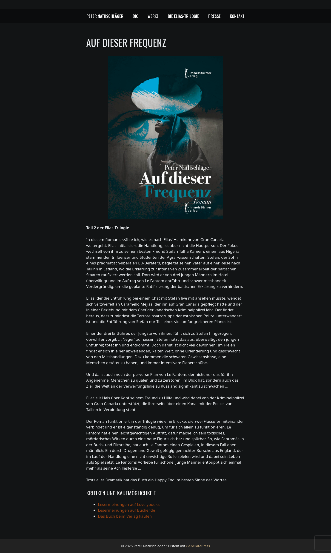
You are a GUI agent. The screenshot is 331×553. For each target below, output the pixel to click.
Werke (153, 16)
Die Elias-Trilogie (183, 16)
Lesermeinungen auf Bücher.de (126, 510)
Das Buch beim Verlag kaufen (125, 516)
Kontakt (237, 16)
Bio (135, 16)
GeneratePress (198, 546)
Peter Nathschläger (104, 16)
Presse (214, 16)
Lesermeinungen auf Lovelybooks (129, 504)
